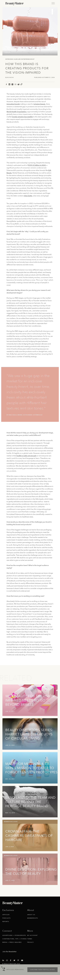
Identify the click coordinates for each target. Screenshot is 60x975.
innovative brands (13, 104)
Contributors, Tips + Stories (14, 939)
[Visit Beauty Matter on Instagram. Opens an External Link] (7, 960)
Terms (29, 939)
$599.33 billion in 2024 (37, 165)
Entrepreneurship (27, 59)
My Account (32, 935)
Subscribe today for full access (42, 969)
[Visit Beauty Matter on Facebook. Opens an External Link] (11, 960)
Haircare (17, 59)
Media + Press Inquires (12, 942)
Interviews (9, 59)
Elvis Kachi (9, 77)
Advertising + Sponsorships (14, 935)
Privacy (30, 942)
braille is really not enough (26, 456)
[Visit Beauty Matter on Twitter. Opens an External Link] (15, 960)
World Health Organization (16, 112)
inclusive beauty (39, 104)
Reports (5, 921)
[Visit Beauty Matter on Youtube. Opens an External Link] (22, 960)
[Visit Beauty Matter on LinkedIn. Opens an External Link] (3, 960)
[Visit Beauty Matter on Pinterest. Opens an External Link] (19, 960)
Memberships (32, 918)
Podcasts (6, 918)
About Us (31, 914)
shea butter (28, 196)
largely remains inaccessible (22, 117)
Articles (6, 914)
